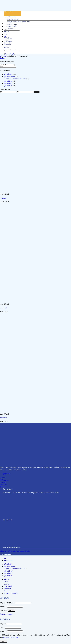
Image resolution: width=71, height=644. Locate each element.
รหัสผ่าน (3, 606)
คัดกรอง (36, 92)
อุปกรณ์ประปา (12, 24)
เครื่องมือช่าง (11, 17)
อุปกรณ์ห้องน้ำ (12, 26)
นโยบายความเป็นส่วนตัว (11, 637)
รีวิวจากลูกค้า (8, 586)
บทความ (6, 37)
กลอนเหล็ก (3, 418)
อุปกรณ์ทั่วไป (11, 29)
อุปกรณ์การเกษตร (13, 19)
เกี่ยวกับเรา (7, 588)
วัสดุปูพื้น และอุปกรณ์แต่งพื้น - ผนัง (15, 79)
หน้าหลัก (3, 56)
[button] (2, 58)
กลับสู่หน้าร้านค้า (9, 54)
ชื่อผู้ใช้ (3, 624)
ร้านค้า (6, 34)
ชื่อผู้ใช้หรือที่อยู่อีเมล (7, 603)
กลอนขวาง (3, 198)
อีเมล (2, 627)
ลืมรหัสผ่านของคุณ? (6, 614)
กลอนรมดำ (3, 308)
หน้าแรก (6, 31)
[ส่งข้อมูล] (4, 53)
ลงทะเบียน (3, 641)
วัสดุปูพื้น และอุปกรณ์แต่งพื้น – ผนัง (18, 21)
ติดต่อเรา (7, 591)
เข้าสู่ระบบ (11, 610)
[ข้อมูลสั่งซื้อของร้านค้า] (7, 65)
